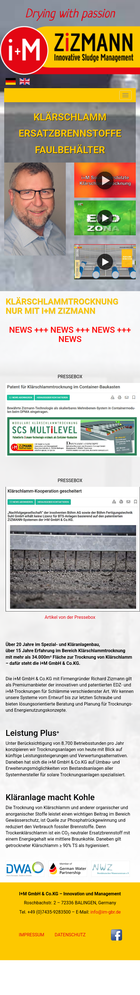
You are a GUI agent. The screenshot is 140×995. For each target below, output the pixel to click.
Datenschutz (70, 934)
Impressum (31, 934)
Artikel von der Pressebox (70, 617)
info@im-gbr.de (105, 912)
